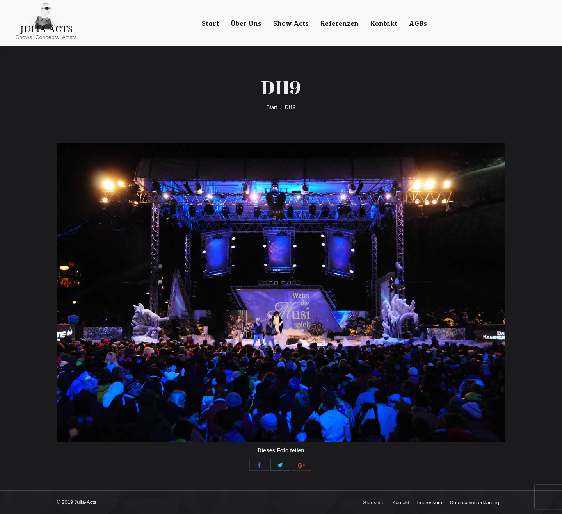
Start (272, 107)
